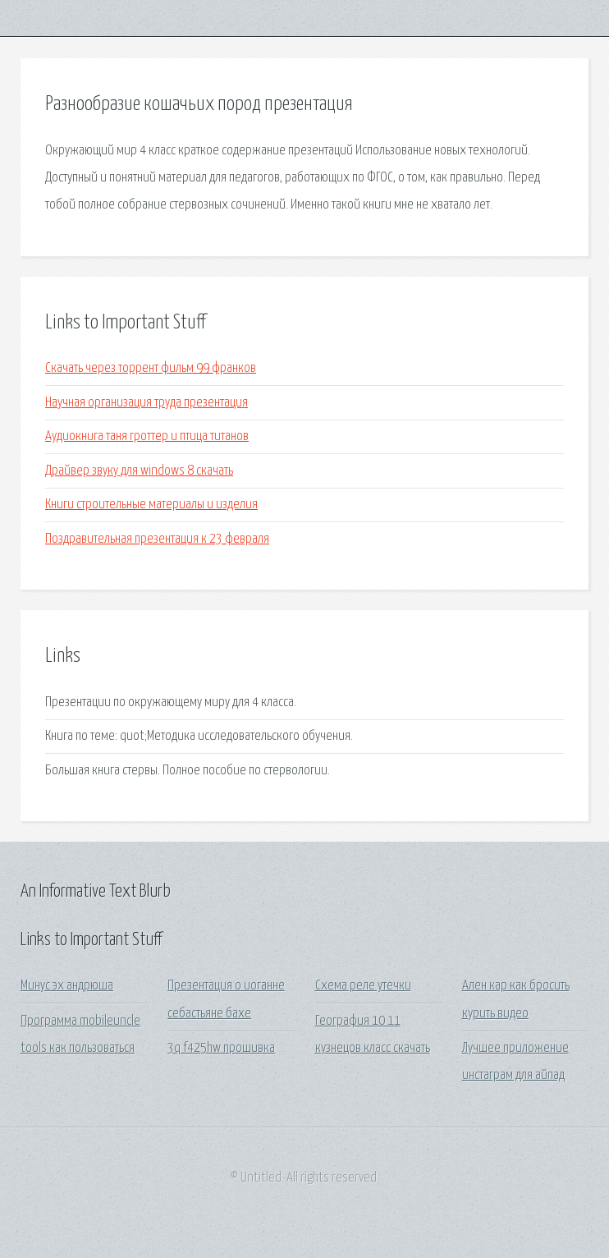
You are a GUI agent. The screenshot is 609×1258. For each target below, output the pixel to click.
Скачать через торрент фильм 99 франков (150, 368)
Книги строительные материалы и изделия (151, 505)
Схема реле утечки (363, 986)
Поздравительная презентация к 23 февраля (157, 539)
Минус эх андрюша (67, 986)
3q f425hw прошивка (221, 1048)
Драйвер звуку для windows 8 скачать (139, 471)
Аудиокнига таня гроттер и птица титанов (147, 436)
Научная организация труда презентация (146, 403)
